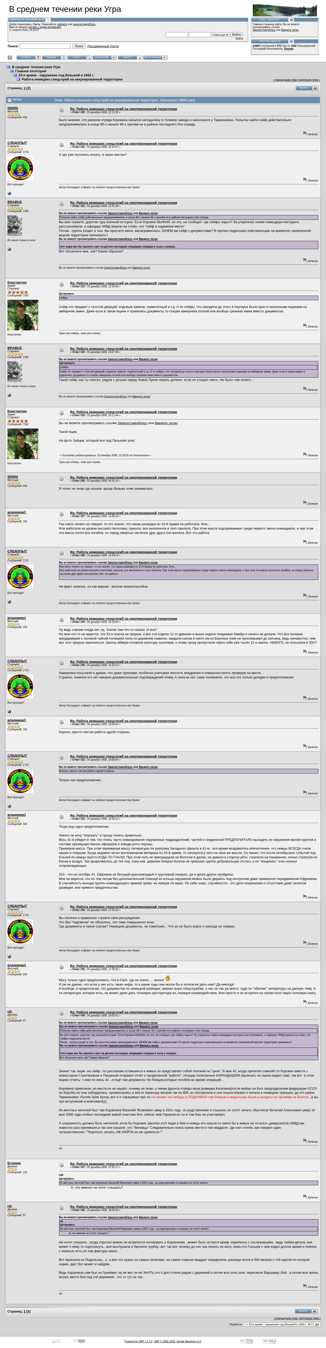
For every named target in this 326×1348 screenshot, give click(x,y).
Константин (17, 282)
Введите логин (290, 30)
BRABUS (14, 202)
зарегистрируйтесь (84, 24)
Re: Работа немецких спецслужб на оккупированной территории (123, 109)
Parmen (289, 48)
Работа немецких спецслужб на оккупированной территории (72, 79)
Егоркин (14, 1163)
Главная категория (30, 71)
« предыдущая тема (285, 79)
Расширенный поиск (103, 46)
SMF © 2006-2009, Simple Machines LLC (178, 1341)
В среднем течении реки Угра (36, 67)
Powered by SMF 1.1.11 (138, 1341)
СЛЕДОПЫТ (17, 143)
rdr (9, 1011)
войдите (62, 24)
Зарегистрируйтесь (264, 30)
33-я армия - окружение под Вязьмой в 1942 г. (56, 75)
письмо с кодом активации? (45, 27)
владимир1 (16, 512)
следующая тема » (309, 79)
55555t (12, 108)
